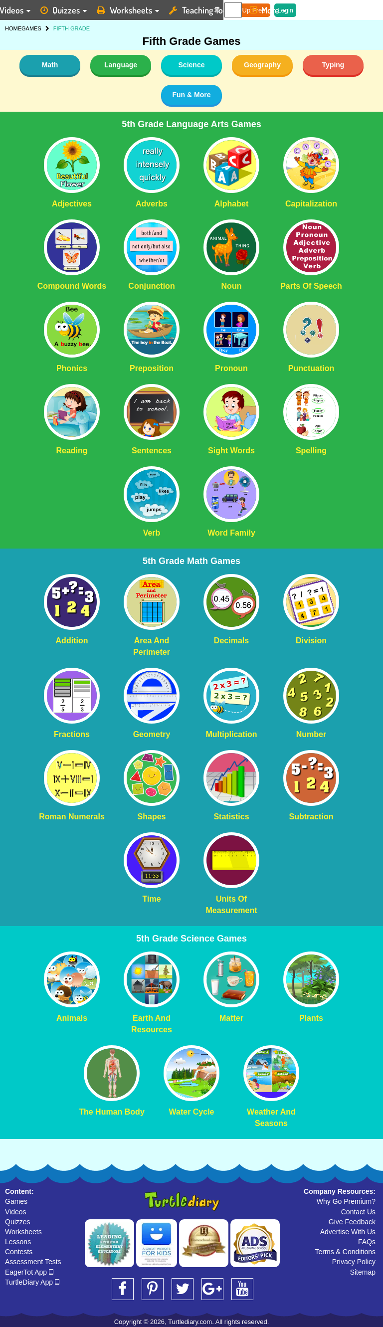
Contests (18, 1252)
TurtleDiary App (32, 1282)
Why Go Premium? (346, 1201)
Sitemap (363, 1272)
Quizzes (17, 1222)
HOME (13, 28)
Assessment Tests (33, 1262)
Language (120, 65)
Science (192, 65)
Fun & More (192, 95)
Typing (333, 65)
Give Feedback (352, 1222)
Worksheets (23, 1232)
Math (50, 65)
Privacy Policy (354, 1262)
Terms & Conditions (345, 1252)
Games (16, 1201)
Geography (262, 65)
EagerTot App (29, 1272)
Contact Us (358, 1212)
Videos (15, 1212)
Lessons (18, 1242)
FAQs (367, 1242)
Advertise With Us (348, 1232)
